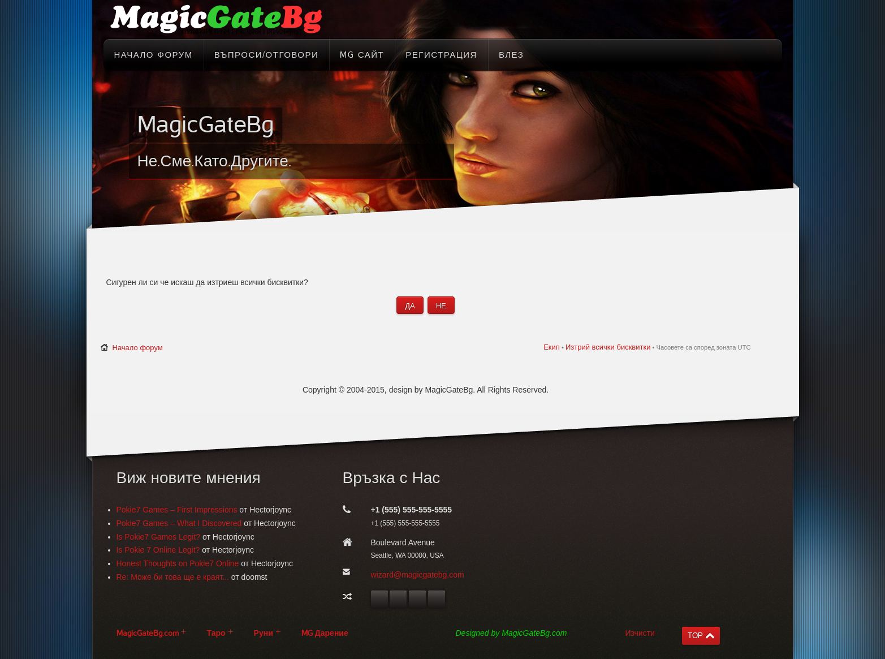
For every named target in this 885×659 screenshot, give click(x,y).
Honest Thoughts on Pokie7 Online (177, 563)
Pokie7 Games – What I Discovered (179, 523)
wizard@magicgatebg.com (417, 574)
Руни (263, 633)
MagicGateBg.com (147, 633)
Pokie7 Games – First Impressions (177, 509)
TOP (695, 635)
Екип (551, 347)
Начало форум (138, 347)
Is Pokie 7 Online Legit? (158, 549)
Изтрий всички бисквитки (607, 347)
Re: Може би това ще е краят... (172, 577)
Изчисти (640, 633)
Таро (216, 633)
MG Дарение (324, 633)
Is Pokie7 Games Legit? (158, 536)
